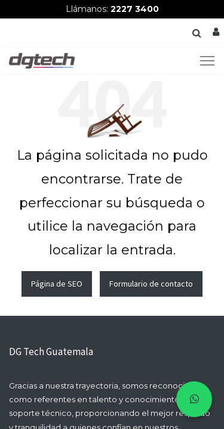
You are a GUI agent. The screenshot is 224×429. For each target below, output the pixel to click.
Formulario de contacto (151, 283)
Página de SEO (56, 283)
